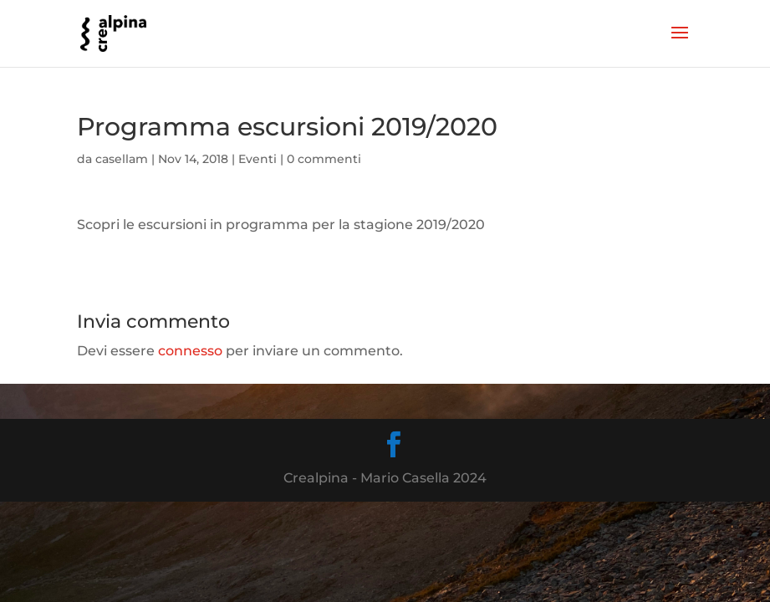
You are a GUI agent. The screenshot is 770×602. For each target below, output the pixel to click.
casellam (121, 158)
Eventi (257, 158)
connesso (190, 351)
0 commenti (324, 158)
